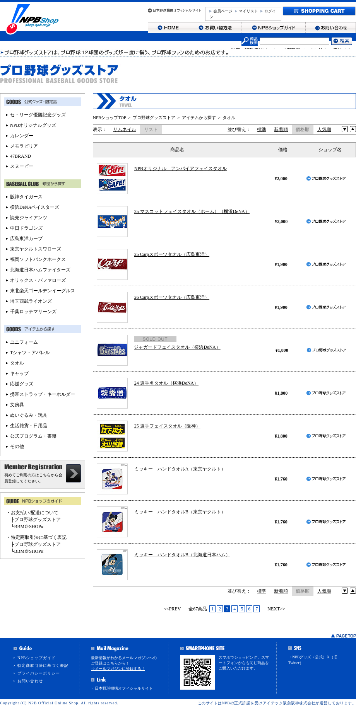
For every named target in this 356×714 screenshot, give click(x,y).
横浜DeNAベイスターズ (34, 207)
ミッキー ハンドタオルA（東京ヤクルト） (180, 469)
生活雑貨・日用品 (28, 425)
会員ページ (223, 11)
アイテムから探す (199, 117)
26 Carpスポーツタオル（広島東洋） (171, 297)
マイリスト (248, 11)
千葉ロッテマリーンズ (33, 311)
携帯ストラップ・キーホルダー (42, 394)
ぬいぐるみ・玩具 (28, 415)
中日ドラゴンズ (26, 228)
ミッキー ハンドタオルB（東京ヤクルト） (180, 512)
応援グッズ (21, 384)
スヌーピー (21, 166)
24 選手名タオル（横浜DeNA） (166, 383)
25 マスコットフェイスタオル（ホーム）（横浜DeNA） (192, 211)
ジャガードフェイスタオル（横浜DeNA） (177, 347)
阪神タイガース (26, 196)
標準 (261, 129)
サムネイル (124, 129)
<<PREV (172, 609)
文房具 (17, 404)
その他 (17, 446)
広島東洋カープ (26, 238)
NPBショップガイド (36, 658)
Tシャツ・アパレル (30, 352)
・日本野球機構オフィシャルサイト (122, 688)
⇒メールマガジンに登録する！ (118, 668)
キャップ (19, 373)
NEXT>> (276, 609)
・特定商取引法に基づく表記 (36, 537)
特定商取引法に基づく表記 (42, 665)
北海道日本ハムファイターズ (40, 270)
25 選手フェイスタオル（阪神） (167, 426)
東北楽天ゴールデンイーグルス (42, 290)
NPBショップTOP (109, 117)
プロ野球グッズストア (154, 117)
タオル (228, 117)
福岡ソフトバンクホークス (38, 259)
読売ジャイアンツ (28, 217)
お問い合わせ (30, 681)
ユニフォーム (24, 342)
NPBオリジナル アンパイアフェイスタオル (180, 168)
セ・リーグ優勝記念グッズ (38, 115)
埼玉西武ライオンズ (31, 301)
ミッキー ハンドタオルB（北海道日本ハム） (182, 554)
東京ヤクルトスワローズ (35, 249)
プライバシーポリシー (38, 673)
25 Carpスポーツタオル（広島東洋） (171, 254)
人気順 (324, 129)
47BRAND (20, 156)
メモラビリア (24, 146)
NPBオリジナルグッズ (33, 125)
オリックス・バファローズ (38, 280)
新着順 (281, 129)
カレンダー (21, 135)
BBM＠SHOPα (29, 526)
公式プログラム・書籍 (33, 436)
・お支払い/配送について (32, 512)
